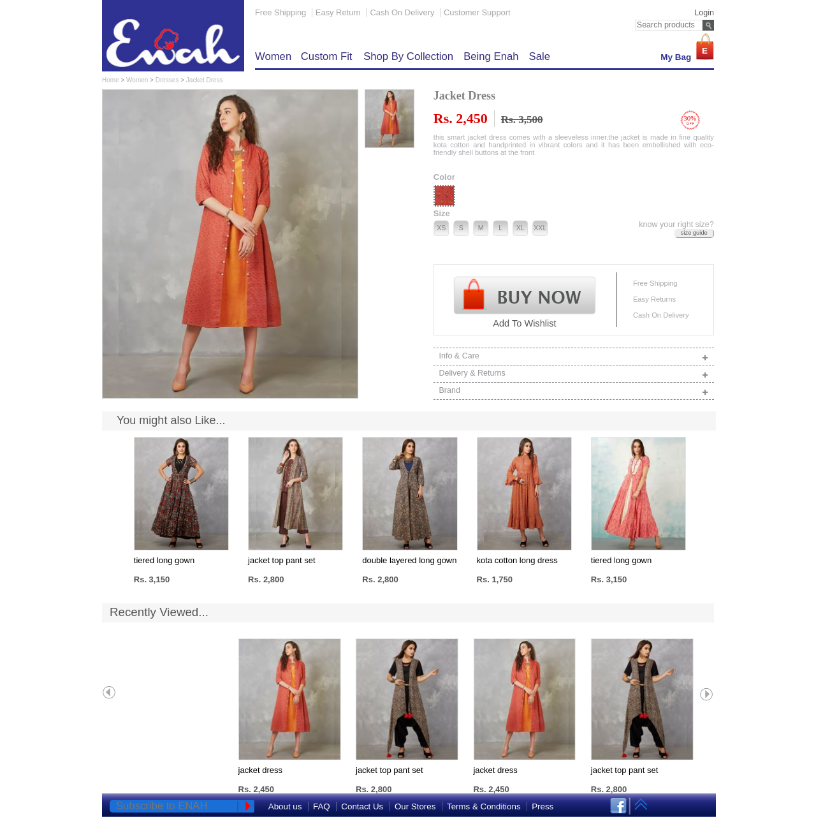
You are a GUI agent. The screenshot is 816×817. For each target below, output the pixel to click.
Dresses (167, 80)
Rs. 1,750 (495, 579)
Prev (109, 694)
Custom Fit (328, 56)
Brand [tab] (574, 391)
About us (285, 806)
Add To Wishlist (524, 323)
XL (520, 228)
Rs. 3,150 (152, 579)
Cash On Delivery (402, 12)
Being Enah (490, 56)
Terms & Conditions (484, 806)
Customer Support (477, 12)
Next (706, 694)
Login (704, 12)
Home (111, 80)
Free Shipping (280, 12)
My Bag (675, 57)
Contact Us (362, 806)
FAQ (321, 806)
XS (441, 228)
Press (542, 806)
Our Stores (415, 806)
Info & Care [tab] (574, 356)
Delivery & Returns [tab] (574, 374)
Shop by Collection (408, 56)
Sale (539, 56)
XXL (540, 228)
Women (275, 56)
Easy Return (338, 12)
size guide (694, 233)
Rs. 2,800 (266, 579)
